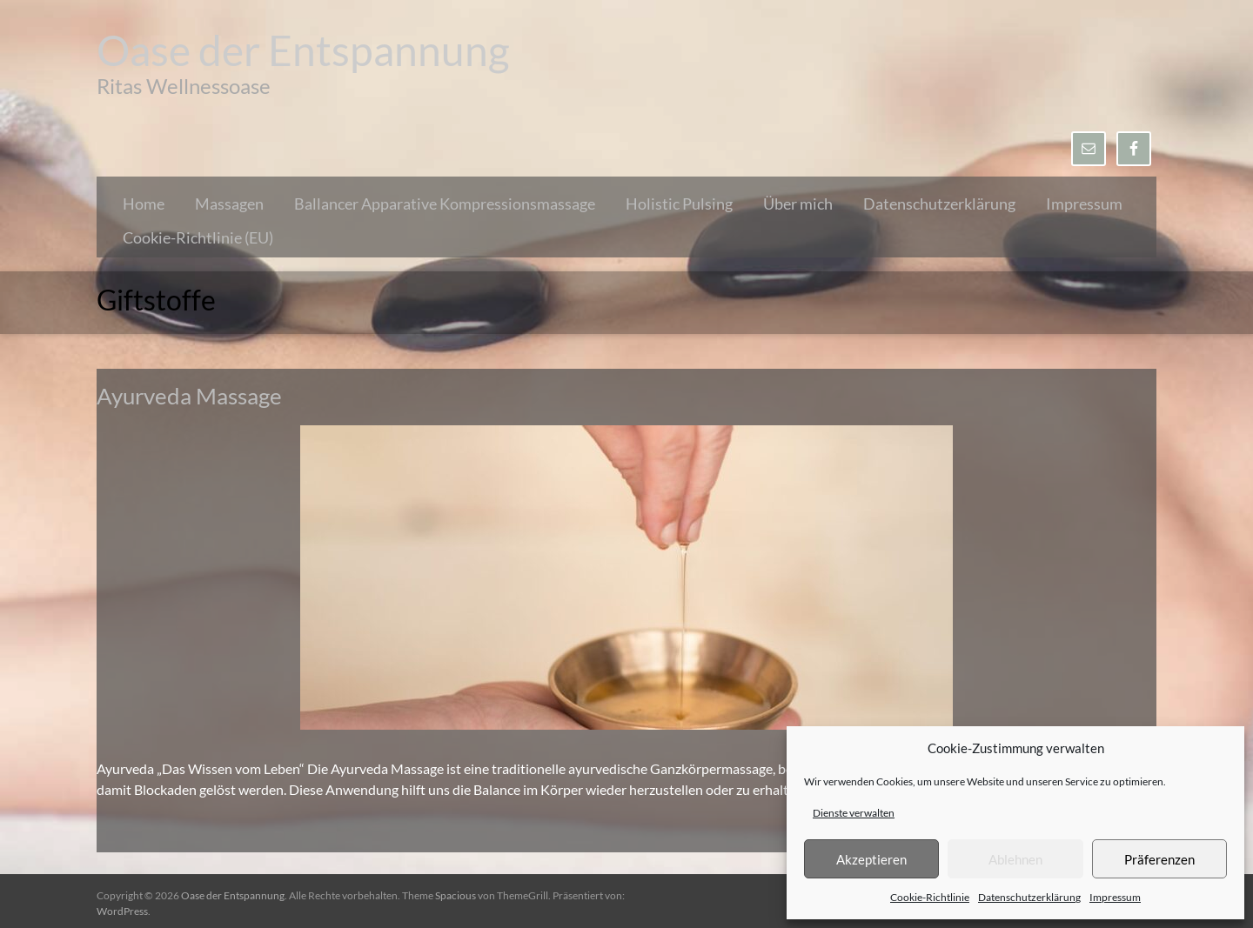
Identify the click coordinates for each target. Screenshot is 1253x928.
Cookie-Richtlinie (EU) (198, 237)
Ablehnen (1015, 859)
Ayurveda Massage (189, 396)
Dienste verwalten (854, 812)
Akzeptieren (871, 859)
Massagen (229, 203)
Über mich (798, 203)
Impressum (1115, 897)
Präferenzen (1159, 859)
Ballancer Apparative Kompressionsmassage (444, 203)
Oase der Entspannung (303, 50)
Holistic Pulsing (679, 203)
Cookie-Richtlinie (929, 897)
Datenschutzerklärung (1029, 897)
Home (143, 203)
